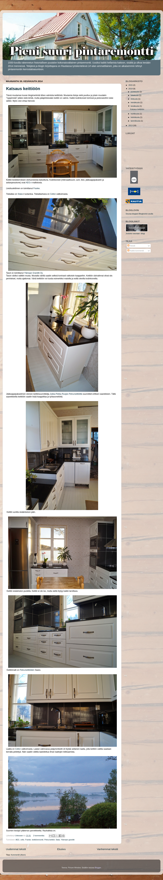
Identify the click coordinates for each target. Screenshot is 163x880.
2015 (131, 85)
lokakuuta (135, 95)
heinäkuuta (135, 102)
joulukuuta (135, 92)
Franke (36, 188)
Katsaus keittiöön (23, 88)
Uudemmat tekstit (16, 849)
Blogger (98, 868)
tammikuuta (136, 121)
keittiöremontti (37, 840)
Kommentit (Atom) (18, 855)
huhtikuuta (135, 114)
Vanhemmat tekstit (107, 849)
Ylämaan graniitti (67, 840)
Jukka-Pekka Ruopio (59, 394)
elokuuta (134, 99)
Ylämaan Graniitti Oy (33, 273)
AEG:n (29, 182)
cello (22, 840)
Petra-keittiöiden (27, 670)
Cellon (53, 194)
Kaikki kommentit (135, 251)
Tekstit (131, 246)
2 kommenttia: (39, 836)
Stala (20, 194)
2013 (131, 125)
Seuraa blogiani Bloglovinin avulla (139, 214)
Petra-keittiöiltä (75, 394)
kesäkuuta (135, 106)
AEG (17, 840)
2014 (131, 89)
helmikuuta (135, 117)
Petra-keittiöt (49, 840)
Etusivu (61, 849)
